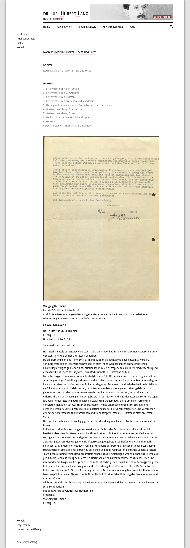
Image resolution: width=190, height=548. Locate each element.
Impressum (23, 525)
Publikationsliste (26, 38)
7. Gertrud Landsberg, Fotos (59, 113)
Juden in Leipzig (87, 26)
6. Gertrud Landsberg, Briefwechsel (63, 109)
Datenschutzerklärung (29, 529)
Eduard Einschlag (162, 16)
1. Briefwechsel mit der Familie (61, 88)
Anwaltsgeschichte (113, 26)
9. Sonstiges (50, 121)
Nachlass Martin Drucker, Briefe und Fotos (67, 70)
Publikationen (64, 26)
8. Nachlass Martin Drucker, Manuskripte (66, 117)
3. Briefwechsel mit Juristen (59, 97)
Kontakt (21, 47)
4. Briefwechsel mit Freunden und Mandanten (69, 101)
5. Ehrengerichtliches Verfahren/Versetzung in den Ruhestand (78, 105)
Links (20, 43)
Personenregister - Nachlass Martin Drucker (68, 125)
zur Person (23, 34)
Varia (132, 26)
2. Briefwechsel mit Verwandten (61, 92)
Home (46, 26)
